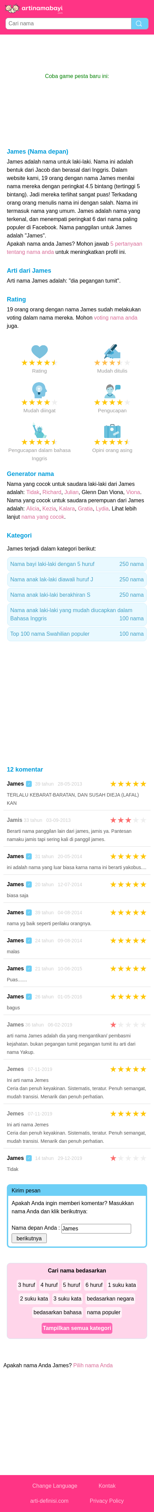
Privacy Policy (107, 1501)
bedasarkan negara (110, 1299)
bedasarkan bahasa (57, 1312)
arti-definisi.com (49, 1501)
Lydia (102, 509)
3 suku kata (68, 1299)
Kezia (49, 509)
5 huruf (71, 1285)
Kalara (67, 509)
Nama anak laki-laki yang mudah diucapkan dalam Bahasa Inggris (77, 615)
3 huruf (26, 1285)
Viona (133, 492)
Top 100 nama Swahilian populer (77, 634)
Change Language (55, 1486)
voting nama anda (115, 318)
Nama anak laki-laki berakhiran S (77, 595)
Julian (71, 492)
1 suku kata (122, 1285)
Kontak (107, 1486)
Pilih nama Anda (93, 1365)
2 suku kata (34, 1299)
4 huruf (49, 1285)
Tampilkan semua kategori (77, 1328)
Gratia (85, 509)
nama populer (104, 1312)
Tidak (33, 492)
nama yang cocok (43, 517)
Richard (51, 492)
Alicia (32, 509)
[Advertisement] (77, 53)
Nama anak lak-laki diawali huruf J (77, 580)
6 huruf (93, 1285)
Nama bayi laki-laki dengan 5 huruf (77, 564)
